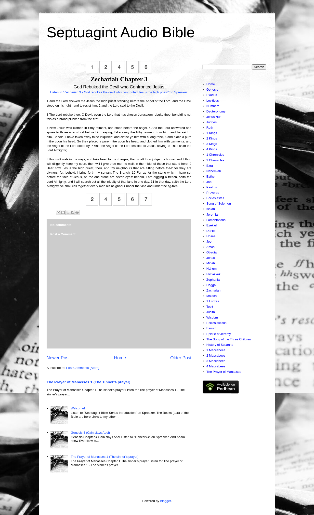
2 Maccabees (215, 355)
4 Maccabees (215, 366)
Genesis (212, 89)
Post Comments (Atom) (82, 368)
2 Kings (211, 138)
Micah (210, 263)
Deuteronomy (215, 111)
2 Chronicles (215, 160)
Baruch (211, 328)
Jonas (210, 258)
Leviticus (212, 100)
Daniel (210, 231)
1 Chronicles (215, 154)
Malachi (211, 296)
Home (120, 357)
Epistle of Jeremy (218, 334)
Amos (210, 247)
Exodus (211, 95)
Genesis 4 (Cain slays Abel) (90, 432)
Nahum (211, 268)
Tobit (209, 306)
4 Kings (211, 149)
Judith (210, 312)
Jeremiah (212, 214)
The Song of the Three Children (228, 339)
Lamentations (215, 220)
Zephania (213, 279)
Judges (211, 122)
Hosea (211, 236)
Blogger (165, 501)
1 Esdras (212, 301)
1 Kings (211, 133)
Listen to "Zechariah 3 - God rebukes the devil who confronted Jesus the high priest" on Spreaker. (119, 92)
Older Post (180, 357)
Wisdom (212, 317)
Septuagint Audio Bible (121, 32)
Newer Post (58, 357)
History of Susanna (219, 345)
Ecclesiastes (215, 198)
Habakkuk (213, 274)
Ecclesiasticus (216, 323)
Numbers (212, 106)
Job (208, 182)
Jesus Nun (213, 117)
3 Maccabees (215, 361)
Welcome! (78, 408)
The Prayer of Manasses (223, 372)
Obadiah (212, 252)
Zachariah (213, 290)
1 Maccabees (215, 350)
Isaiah (210, 209)
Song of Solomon (218, 203)
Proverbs (212, 193)
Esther (211, 176)
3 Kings (211, 144)
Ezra (209, 165)
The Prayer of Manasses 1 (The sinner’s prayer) (88, 382)
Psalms (211, 187)
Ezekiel (211, 225)
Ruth (209, 127)
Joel (209, 241)
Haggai (211, 285)
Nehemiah (213, 171)
